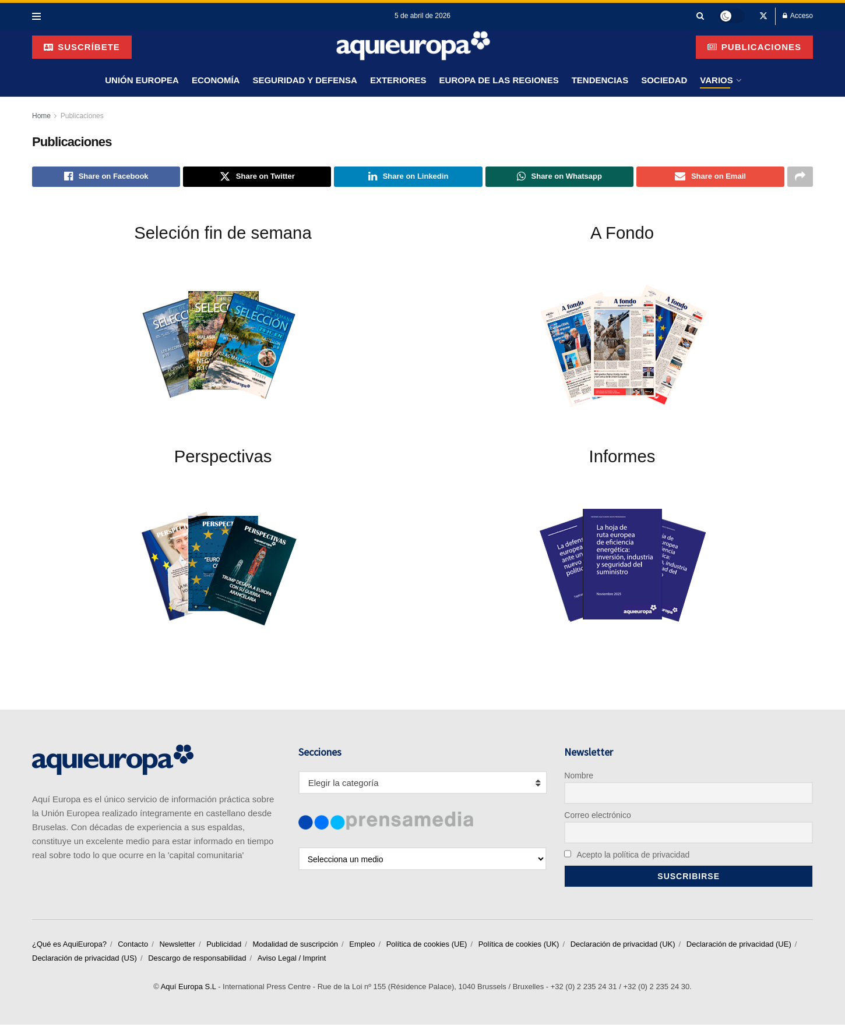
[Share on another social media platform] (800, 178)
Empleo (362, 946)
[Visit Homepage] (413, 47)
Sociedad (664, 80)
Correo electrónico (597, 816)
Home (41, 116)
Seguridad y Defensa (304, 80)
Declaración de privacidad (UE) (738, 946)
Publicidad (223, 946)
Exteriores (398, 80)
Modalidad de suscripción (295, 946)
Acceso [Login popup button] (798, 16)
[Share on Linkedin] (408, 178)
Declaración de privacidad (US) (84, 960)
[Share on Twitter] (257, 178)
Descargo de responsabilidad (197, 960)
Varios (716, 80)
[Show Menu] (36, 16)
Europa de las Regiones (499, 80)
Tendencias (600, 80)
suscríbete (82, 47)
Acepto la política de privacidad (626, 856)
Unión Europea (142, 80)
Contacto (133, 946)
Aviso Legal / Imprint (292, 960)
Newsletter (177, 946)
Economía (216, 80)
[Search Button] (700, 16)
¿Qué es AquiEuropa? (69, 946)
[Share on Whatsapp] (559, 178)
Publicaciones (754, 47)
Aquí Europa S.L (188, 988)
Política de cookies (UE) (426, 946)
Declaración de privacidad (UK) (623, 946)
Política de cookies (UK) (518, 946)
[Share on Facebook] (106, 178)
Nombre (578, 777)
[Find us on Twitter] (763, 16)
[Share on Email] (710, 178)
